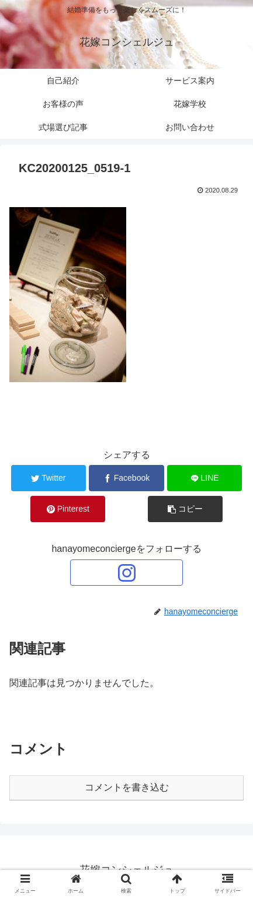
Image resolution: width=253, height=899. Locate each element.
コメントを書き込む (127, 787)
